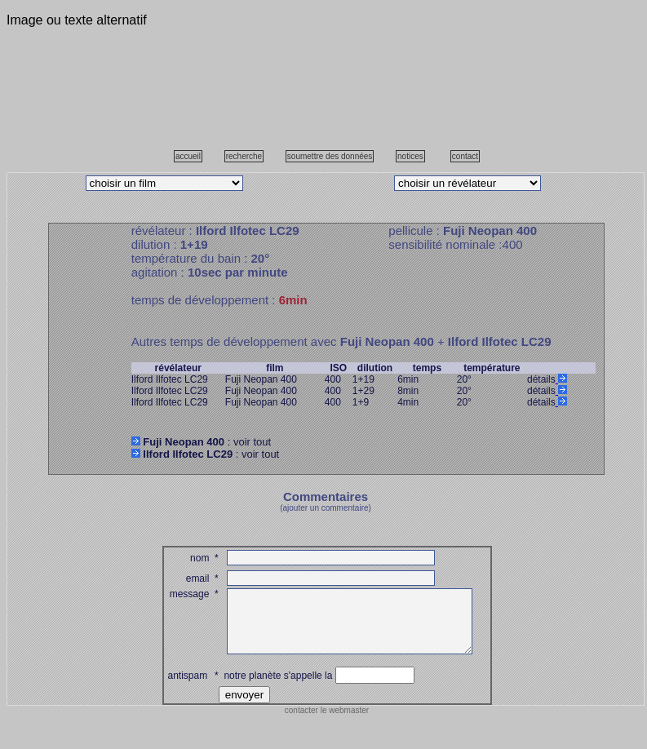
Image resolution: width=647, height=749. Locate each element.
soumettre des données (330, 156)
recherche (244, 156)
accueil (188, 156)
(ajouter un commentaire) (325, 507)
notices (410, 156)
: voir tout (201, 442)
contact (465, 156)
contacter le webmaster (327, 722)
